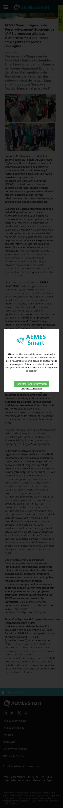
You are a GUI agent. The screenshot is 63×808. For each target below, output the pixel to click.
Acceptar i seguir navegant (31, 367)
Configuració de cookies (31, 372)
